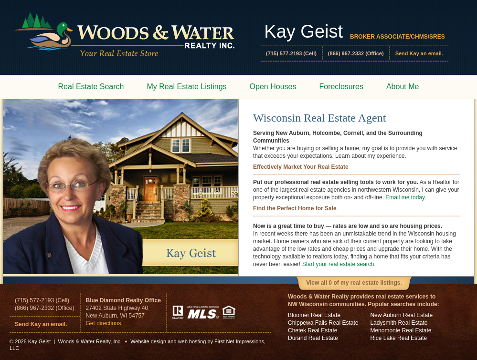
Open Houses (273, 86)
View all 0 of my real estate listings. (354, 282)
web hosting (192, 341)
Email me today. (405, 197)
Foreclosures (341, 86)
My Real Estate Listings (186, 86)
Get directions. (104, 323)
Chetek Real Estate (312, 330)
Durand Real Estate (313, 338)
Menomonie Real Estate (400, 330)
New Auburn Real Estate (401, 315)
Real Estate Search (91, 86)
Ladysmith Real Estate (398, 322)
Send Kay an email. (419, 53)
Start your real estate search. (339, 264)
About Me (402, 86)
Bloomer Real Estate (314, 315)
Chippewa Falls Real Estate (323, 322)
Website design (148, 341)
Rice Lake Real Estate (398, 338)
